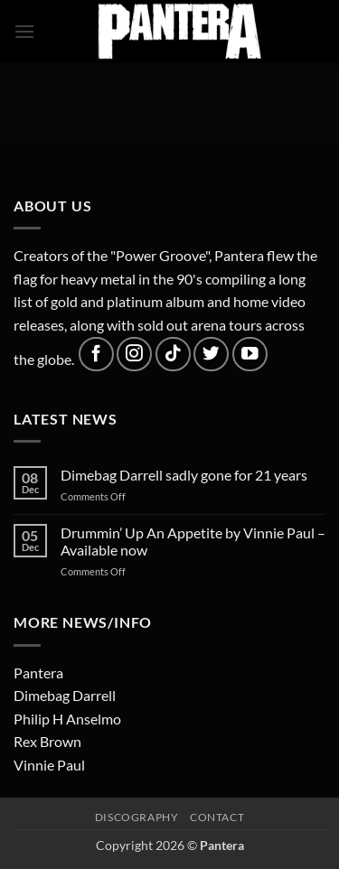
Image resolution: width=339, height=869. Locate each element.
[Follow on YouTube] (250, 354)
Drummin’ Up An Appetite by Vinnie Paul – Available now (193, 541)
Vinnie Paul (49, 764)
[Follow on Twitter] (211, 354)
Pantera (38, 672)
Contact (217, 817)
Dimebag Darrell (65, 695)
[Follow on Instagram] (134, 354)
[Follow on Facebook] (96, 354)
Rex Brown (47, 741)
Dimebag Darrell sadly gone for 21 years (184, 474)
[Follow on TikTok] (173, 354)
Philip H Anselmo (67, 718)
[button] (24, 31)
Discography (137, 817)
